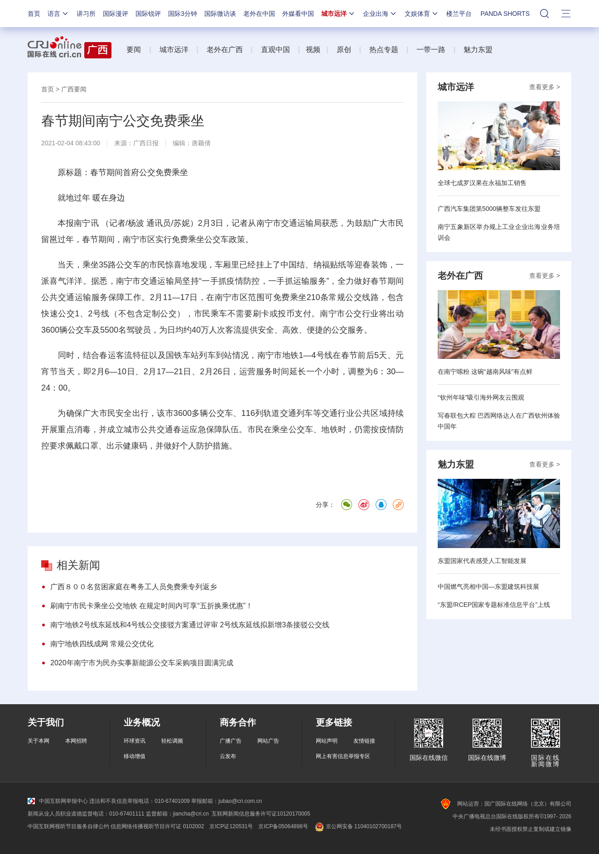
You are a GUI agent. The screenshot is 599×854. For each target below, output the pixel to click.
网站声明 (327, 741)
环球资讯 (134, 741)
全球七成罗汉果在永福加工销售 (482, 182)
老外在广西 (225, 49)
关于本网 (38, 741)
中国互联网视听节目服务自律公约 (68, 826)
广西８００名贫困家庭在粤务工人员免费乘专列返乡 (133, 587)
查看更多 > (544, 87)
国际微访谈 (220, 13)
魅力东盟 (478, 49)
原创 (344, 49)
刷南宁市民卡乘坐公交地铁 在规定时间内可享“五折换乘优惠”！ (151, 606)
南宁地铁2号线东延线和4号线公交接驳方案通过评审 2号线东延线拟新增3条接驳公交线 (189, 625)
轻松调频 (172, 741)
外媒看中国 (298, 13)
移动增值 (134, 756)
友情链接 (364, 741)
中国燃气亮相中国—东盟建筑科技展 (488, 586)
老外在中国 (259, 13)
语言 (58, 13)
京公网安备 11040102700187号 (358, 826)
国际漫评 (115, 13)
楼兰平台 (459, 13)
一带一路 (430, 49)
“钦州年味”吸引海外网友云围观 (481, 397)
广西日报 (146, 143)
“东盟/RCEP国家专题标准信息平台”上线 (494, 604)
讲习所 (86, 13)
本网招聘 (76, 741)
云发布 (228, 756)
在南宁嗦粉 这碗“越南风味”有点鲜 (485, 371)
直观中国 (275, 49)
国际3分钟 (182, 13)
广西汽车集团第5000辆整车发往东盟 (489, 208)
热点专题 (383, 49)
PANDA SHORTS (505, 13)
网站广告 (268, 741)
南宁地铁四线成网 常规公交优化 (102, 644)
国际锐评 (148, 13)
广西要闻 (74, 89)
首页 (34, 13)
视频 (313, 49)
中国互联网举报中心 (58, 801)
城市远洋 (338, 13)
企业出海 (380, 13)
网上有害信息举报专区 (343, 756)
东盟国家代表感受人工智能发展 (482, 560)
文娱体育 (422, 13)
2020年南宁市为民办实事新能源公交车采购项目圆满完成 (141, 663)
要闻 (133, 49)
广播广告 (231, 741)
